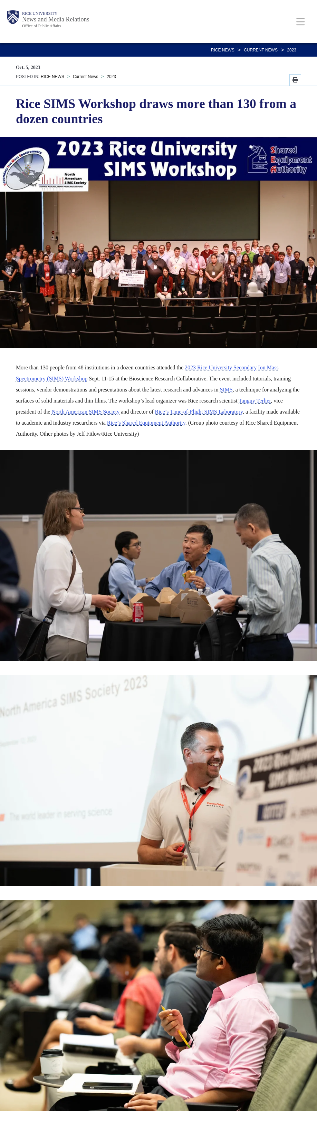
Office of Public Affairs (41, 25)
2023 (291, 50)
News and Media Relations (55, 19)
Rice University (39, 13)
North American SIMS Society (85, 412)
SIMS (226, 390)
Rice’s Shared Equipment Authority (146, 423)
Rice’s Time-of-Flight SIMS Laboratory (199, 412)
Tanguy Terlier (255, 401)
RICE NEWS (222, 50)
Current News (261, 50)
